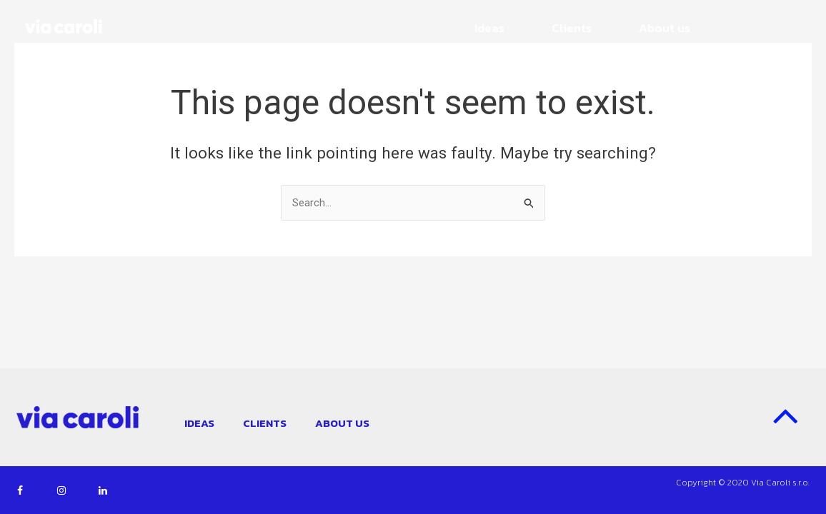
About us (664, 28)
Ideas (489, 28)
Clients (572, 28)
